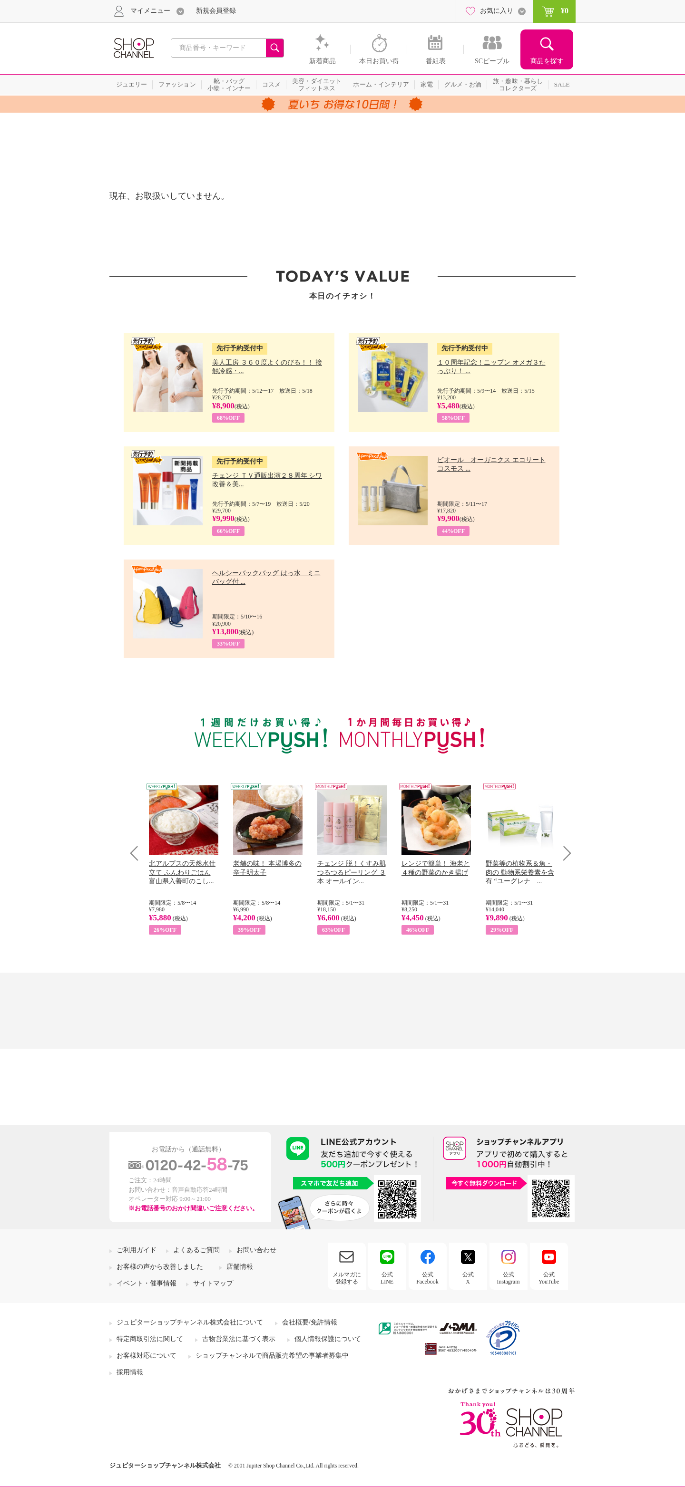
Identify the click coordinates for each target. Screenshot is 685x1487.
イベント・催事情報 (146, 1283)
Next (564, 853)
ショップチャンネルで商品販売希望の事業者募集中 (272, 1355)
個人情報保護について (327, 1338)
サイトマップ (213, 1283)
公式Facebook (427, 1277)
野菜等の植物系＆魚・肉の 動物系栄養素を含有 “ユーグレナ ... (520, 872)
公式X (468, 1277)
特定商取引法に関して (150, 1338)
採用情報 (130, 1372)
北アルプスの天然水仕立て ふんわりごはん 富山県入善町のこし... (182, 872)
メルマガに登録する (347, 1277)
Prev (138, 853)
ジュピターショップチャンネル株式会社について (190, 1322)
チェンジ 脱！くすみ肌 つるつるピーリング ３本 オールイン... (351, 872)
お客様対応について (146, 1355)
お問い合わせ (256, 1250)
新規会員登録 (216, 10)
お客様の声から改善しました (160, 1266)
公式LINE (387, 1277)
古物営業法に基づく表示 (238, 1338)
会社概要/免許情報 (309, 1322)
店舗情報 (239, 1266)
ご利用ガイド (137, 1250)
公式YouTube (548, 1277)
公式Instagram (508, 1277)
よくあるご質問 (196, 1250)
